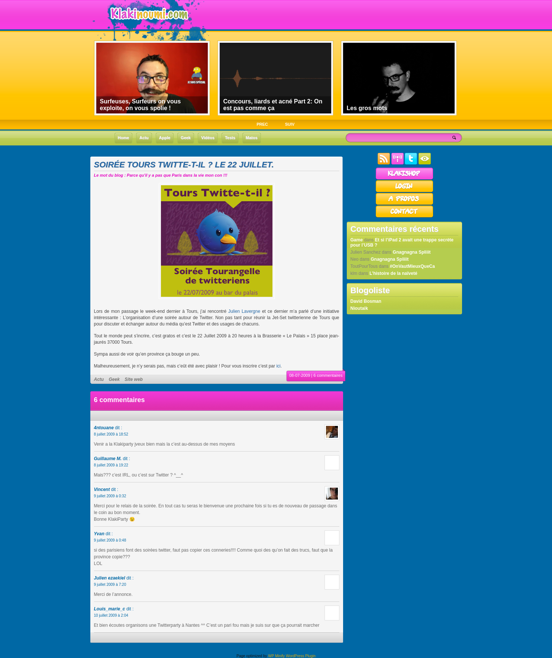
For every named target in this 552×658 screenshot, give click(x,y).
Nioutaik (359, 308)
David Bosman (366, 301)
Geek (114, 379)
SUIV (290, 124)
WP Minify (276, 656)
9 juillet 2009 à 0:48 (110, 540)
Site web (134, 379)
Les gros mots (367, 108)
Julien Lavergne (244, 311)
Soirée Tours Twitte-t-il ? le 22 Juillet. (184, 164)
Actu (99, 379)
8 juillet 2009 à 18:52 (111, 434)
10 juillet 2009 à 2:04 (111, 615)
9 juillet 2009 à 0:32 (110, 496)
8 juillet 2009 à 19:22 (111, 465)
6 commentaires (327, 375)
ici (278, 366)
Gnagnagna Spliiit (412, 252)
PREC (262, 124)
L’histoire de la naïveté (393, 273)
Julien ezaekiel (109, 578)
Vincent (102, 489)
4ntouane (104, 427)
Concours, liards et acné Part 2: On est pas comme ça (273, 104)
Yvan (99, 533)
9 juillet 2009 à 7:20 (110, 584)
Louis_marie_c (109, 609)
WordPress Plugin (301, 656)
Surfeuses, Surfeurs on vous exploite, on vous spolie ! (140, 104)
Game (357, 240)
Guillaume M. (108, 458)
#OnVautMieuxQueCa (412, 266)
